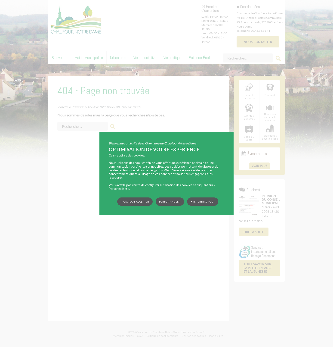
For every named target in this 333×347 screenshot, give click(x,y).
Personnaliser (170, 201)
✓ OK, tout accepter (135, 201)
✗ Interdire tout (203, 201)
